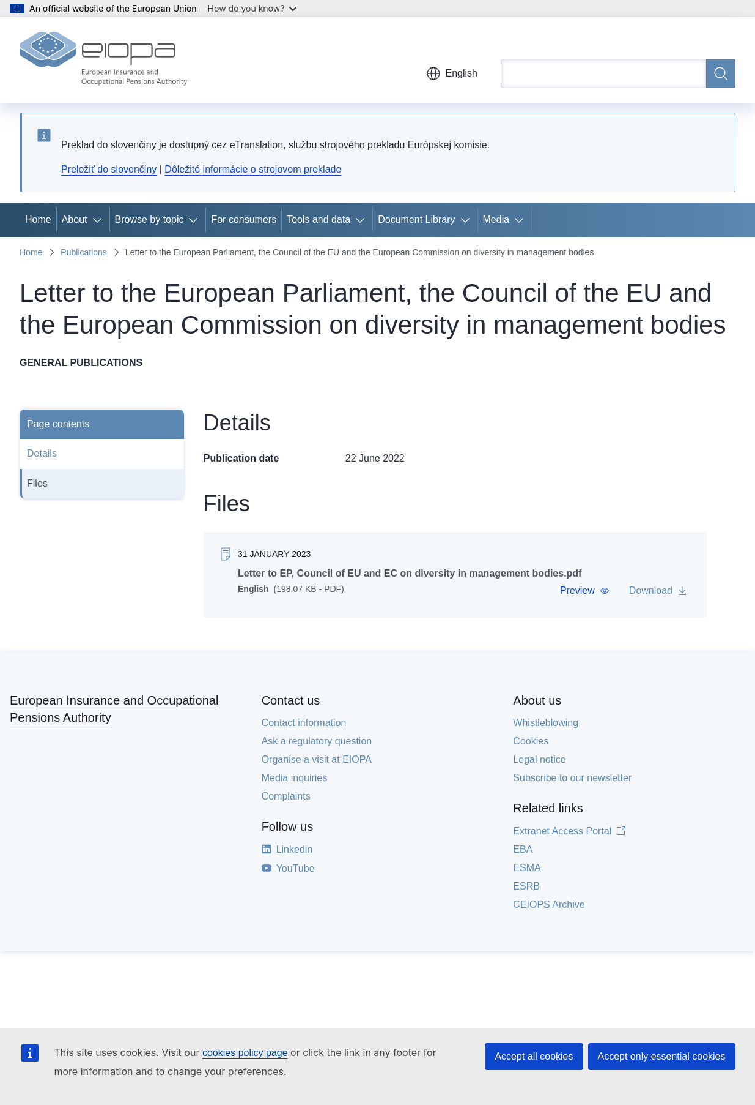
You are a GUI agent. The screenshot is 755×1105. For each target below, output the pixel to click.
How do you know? (252, 8)
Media (496, 219)
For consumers (243, 219)
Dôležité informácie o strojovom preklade (252, 169)
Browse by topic (149, 219)
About (74, 219)
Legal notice (539, 759)
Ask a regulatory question (317, 741)
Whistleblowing (545, 722)
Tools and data (318, 219)
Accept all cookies (534, 1056)
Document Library (416, 219)
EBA (522, 849)
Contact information (304, 722)
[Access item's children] (99, 220)
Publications (84, 252)
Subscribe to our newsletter (572, 778)
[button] (585, 590)
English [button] (451, 73)
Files (37, 483)
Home (38, 219)
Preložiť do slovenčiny (109, 169)
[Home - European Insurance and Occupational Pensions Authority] (103, 60)
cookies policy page (245, 1052)
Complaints (286, 796)
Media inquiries (295, 778)
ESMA (526, 868)
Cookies (530, 741)
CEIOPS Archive (548, 904)
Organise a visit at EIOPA (317, 759)
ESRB (526, 886)
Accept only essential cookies (662, 1056)
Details (42, 453)
